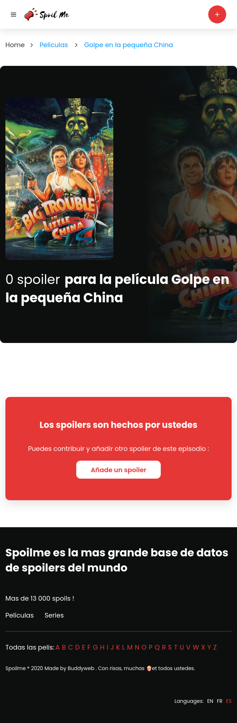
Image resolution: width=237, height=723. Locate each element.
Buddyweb (81, 668)
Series (54, 615)
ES (229, 701)
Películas (19, 615)
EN (210, 701)
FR (220, 701)
